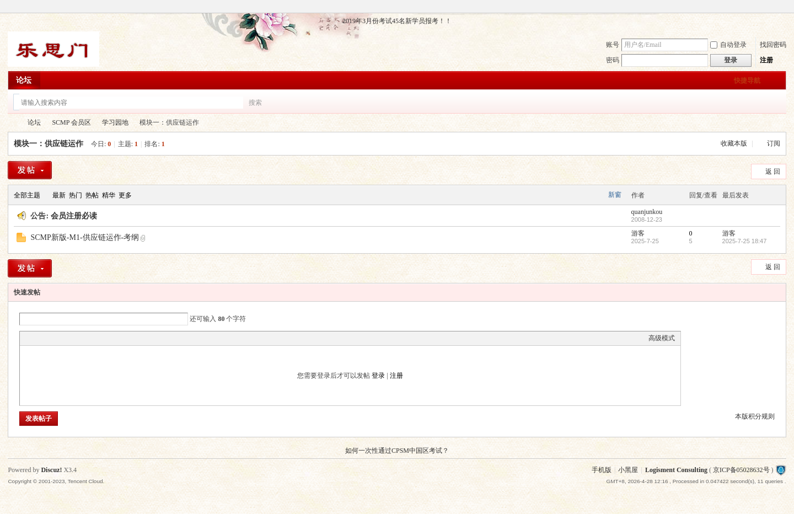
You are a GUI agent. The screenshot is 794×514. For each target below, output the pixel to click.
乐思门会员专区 (12, 123)
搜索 (255, 102)
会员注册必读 (74, 216)
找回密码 (773, 45)
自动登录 (728, 45)
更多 (125, 195)
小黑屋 (628, 470)
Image (52, 338)
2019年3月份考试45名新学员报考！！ (397, 21)
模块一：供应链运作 (48, 144)
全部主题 (27, 195)
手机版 (601, 470)
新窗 (614, 195)
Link (66, 338)
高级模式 (661, 338)
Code (94, 338)
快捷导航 (747, 80)
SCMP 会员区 (71, 122)
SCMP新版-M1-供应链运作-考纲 (84, 237)
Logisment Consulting (676, 470)
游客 (638, 233)
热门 (75, 195)
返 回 (772, 171)
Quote (80, 338)
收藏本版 (735, 143)
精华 (108, 195)
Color (39, 338)
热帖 (92, 195)
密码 (612, 60)
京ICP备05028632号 (741, 470)
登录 (378, 375)
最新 (59, 195)
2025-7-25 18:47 (744, 241)
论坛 (23, 80)
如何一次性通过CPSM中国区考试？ (397, 450)
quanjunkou (647, 212)
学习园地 (115, 122)
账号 (612, 45)
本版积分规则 (755, 416)
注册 (766, 60)
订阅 (773, 143)
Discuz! (51, 470)
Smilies (108, 338)
